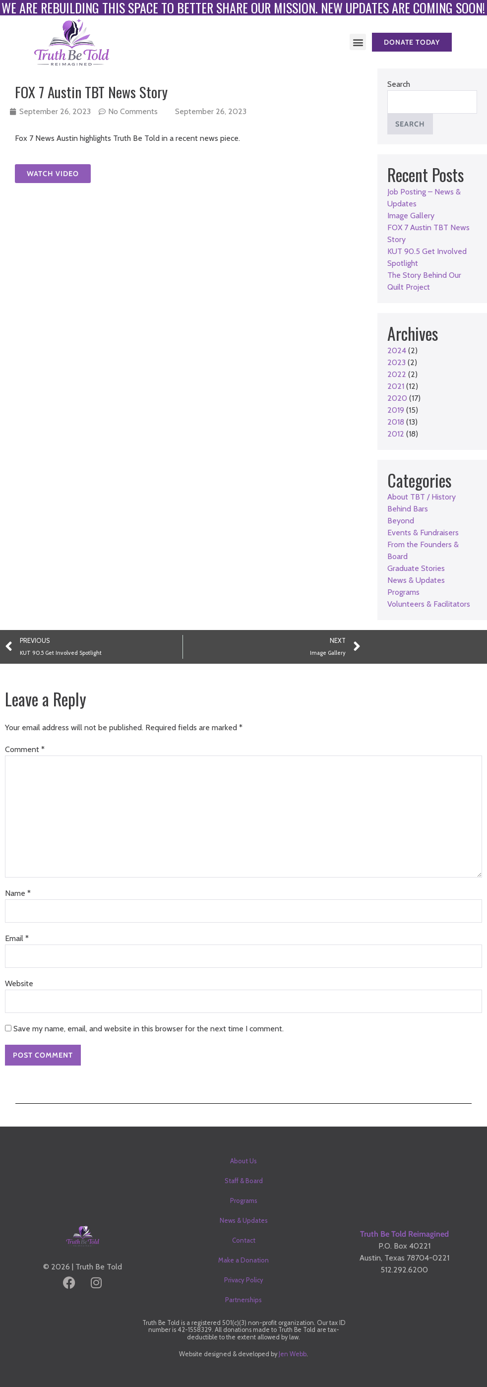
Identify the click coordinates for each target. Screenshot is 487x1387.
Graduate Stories (416, 568)
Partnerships (243, 1300)
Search (398, 84)
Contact (243, 1240)
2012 (395, 434)
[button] (358, 42)
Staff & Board (244, 1181)
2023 (396, 362)
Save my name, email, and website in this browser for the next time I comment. (148, 1028)
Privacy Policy (243, 1280)
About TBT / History (421, 497)
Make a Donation (243, 1260)
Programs (403, 592)
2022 (396, 374)
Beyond (400, 520)
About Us (243, 1161)
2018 (395, 422)
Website (19, 983)
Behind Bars (407, 508)
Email (17, 938)
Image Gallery (410, 215)
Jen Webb (292, 1354)
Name (18, 893)
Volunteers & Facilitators (428, 604)
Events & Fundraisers (423, 532)
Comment (25, 749)
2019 (395, 410)
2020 (397, 398)
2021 (395, 386)
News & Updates (416, 580)
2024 (396, 350)
